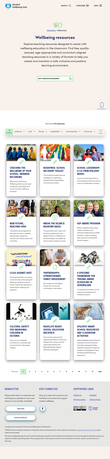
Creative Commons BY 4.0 (85, 432)
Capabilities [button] (55, 131)
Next (100, 374)
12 (92, 374)
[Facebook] (42, 410)
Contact (92, 397)
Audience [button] (18, 131)
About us (77, 397)
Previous (15, 374)
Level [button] (30, 131)
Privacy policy (79, 402)
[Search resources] (70, 79)
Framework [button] (88, 131)
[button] (66, 6)
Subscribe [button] (20, 411)
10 (79, 374)
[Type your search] (55, 78)
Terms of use (94, 402)
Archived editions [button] (20, 420)
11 (85, 374)
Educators (51, 30)
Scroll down (101, 106)
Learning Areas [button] (71, 131)
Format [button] (41, 131)
